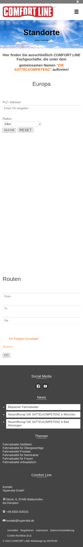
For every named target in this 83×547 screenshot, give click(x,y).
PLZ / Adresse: (12, 102)
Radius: (7, 118)
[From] (41, 296)
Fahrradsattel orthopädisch (19, 462)
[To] (41, 308)
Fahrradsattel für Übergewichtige (23, 447)
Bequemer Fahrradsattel (23, 407)
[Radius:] (22, 124)
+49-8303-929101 (16, 511)
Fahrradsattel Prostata (16, 451)
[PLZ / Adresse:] (41, 108)
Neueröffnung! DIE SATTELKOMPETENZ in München (41, 414)
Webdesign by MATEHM (43, 541)
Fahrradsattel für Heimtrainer (21, 455)
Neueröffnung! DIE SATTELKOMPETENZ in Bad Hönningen (38, 423)
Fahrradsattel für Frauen (18, 458)
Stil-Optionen (8, 347)
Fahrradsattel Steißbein (17, 444)
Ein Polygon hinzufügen (21, 338)
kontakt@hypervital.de (18, 520)
